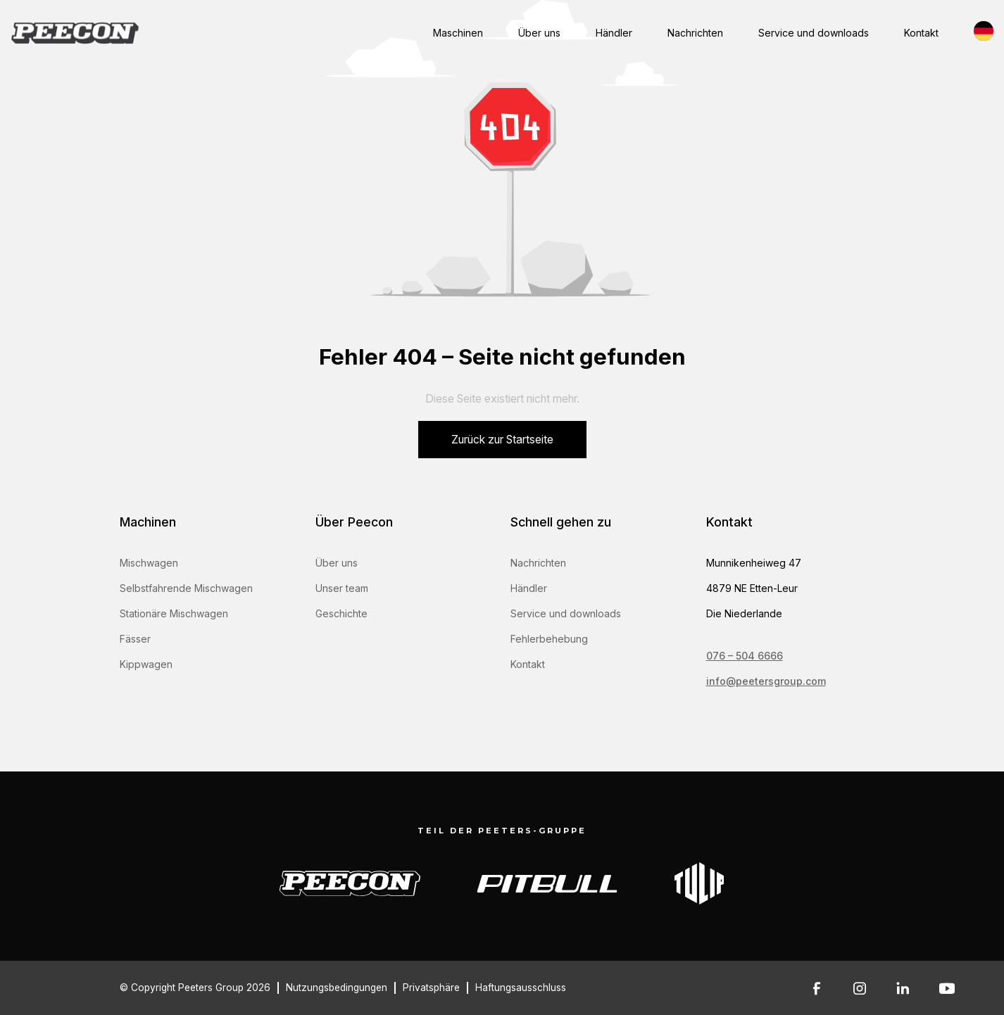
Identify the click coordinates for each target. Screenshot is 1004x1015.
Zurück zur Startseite (502, 439)
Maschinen (458, 33)
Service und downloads (813, 33)
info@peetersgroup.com (766, 681)
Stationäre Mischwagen (174, 613)
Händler (614, 33)
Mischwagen (149, 563)
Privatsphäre (431, 987)
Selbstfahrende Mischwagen (186, 588)
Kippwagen (146, 664)
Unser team (341, 588)
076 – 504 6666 (744, 656)
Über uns (539, 33)
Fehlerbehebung (549, 639)
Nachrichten (695, 33)
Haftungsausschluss (520, 987)
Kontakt (921, 33)
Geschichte (341, 613)
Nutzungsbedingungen (336, 987)
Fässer (135, 639)
